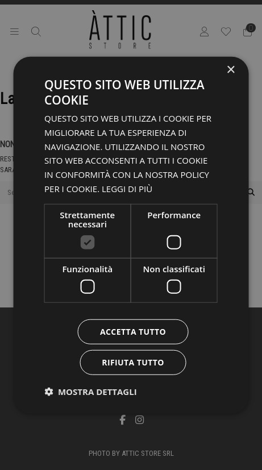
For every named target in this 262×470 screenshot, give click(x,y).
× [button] (230, 69)
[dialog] (131, 235)
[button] (90, 391)
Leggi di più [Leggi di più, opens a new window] (127, 188)
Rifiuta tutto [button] (133, 362)
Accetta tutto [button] (133, 331)
